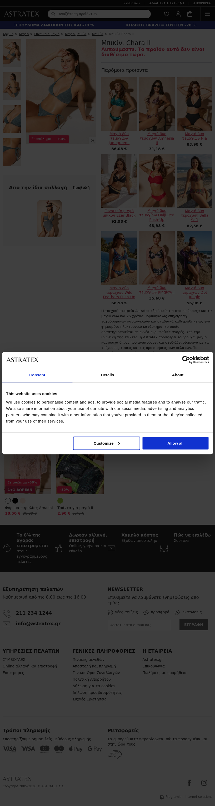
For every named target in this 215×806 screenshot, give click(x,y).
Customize (107, 443)
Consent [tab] (37, 375)
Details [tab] (107, 375)
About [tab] (178, 375)
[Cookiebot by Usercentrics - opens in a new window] (186, 360)
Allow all (175, 443)
